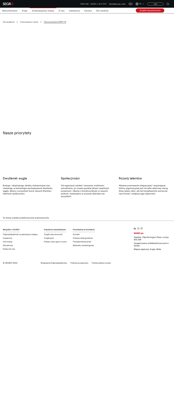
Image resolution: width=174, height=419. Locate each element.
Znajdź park (49, 238)
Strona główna (8, 22)
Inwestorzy (74, 10)
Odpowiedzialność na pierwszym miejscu (20, 234)
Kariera (88, 10)
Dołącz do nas (9, 249)
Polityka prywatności (79, 263)
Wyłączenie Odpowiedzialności (54, 263)
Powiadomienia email (82, 241)
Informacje (7, 241)
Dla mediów (102, 10)
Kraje (24, 10)
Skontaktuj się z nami (117, 4)
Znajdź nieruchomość (150, 10)
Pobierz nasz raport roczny (55, 241)
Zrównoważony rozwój (43, 10)
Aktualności (8, 245)
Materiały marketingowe (83, 245)
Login (155, 4)
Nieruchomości (10, 10)
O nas (61, 10)
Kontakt (76, 234)
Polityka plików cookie (101, 263)
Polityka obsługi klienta (83, 238)
